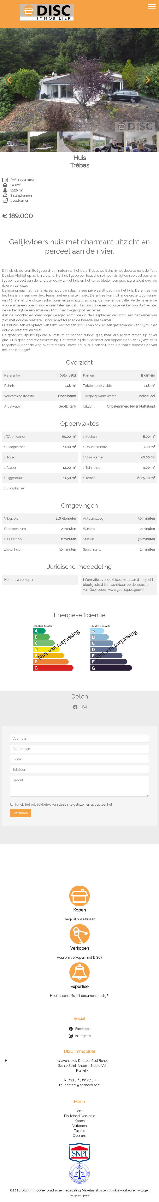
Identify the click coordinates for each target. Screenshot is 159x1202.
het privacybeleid (38, 804)
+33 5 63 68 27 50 (82, 1080)
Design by (80, 1195)
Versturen (21, 813)
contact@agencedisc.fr (82, 1085)
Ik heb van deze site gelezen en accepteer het (63, 804)
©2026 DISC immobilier (28, 1190)
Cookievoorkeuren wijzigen (129, 1190)
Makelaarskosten (95, 1190)
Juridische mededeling (64, 1190)
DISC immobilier (79, 1051)
